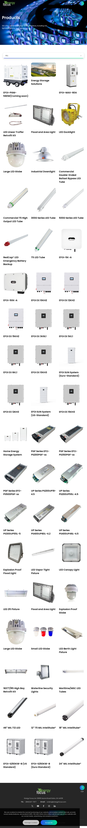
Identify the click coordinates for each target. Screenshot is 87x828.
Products (10, 33)
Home (4, 33)
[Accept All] (49, 822)
